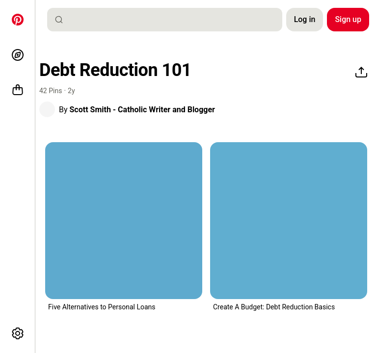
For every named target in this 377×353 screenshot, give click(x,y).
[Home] (17, 19)
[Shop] (17, 90)
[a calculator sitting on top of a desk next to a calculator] (288, 220)
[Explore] (17, 55)
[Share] (361, 72)
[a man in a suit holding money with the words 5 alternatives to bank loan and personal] (123, 220)
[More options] (17, 333)
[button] (47, 109)
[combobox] (168, 19)
